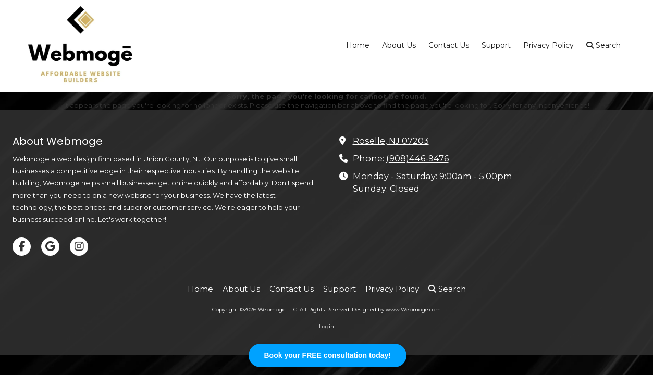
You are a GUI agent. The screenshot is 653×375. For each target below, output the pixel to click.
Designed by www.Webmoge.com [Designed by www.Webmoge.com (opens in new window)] (396, 309)
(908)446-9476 (417, 158)
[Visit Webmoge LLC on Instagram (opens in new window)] (79, 247)
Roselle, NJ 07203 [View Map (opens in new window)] (391, 140)
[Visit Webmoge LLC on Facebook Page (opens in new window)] (22, 247)
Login (326, 326)
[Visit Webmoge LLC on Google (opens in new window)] (50, 247)
